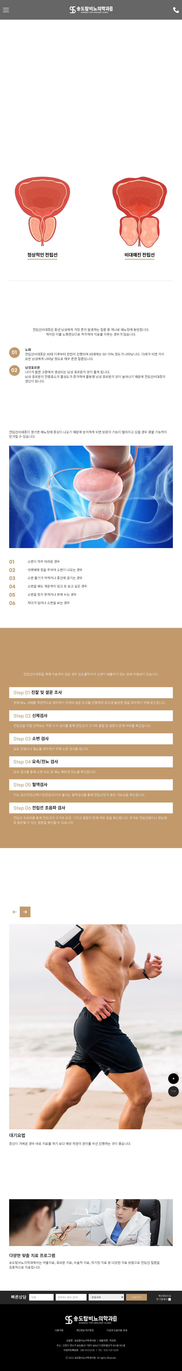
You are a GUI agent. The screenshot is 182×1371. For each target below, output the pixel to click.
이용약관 (59, 1330)
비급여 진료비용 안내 (117, 1330)
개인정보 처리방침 (85, 1330)
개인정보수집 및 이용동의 (163, 1297)
